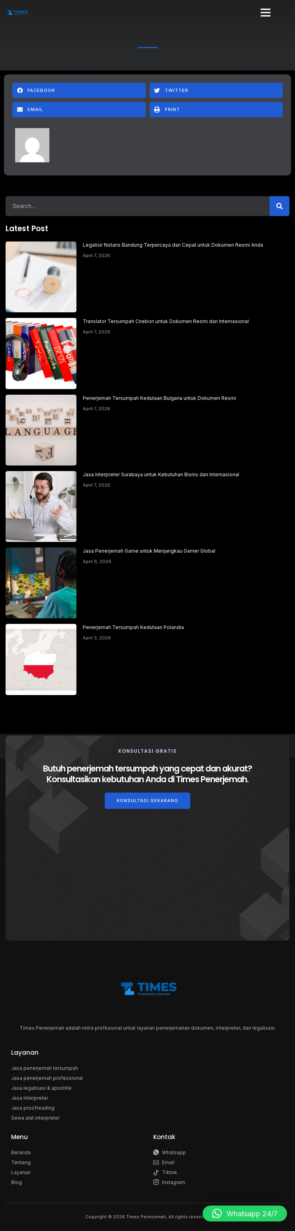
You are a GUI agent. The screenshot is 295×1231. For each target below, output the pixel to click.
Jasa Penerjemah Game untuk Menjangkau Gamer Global (149, 551)
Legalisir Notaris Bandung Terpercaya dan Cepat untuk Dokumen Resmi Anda (173, 245)
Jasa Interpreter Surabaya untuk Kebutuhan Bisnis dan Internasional (161, 474)
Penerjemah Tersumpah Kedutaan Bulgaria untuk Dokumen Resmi (159, 398)
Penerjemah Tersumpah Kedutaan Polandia (133, 627)
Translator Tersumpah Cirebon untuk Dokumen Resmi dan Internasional (166, 321)
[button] (265, 12)
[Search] (279, 206)
